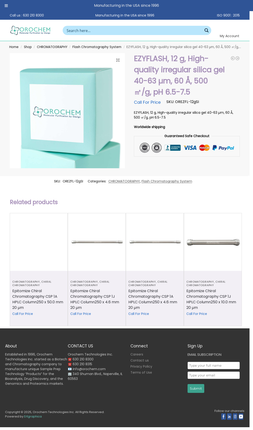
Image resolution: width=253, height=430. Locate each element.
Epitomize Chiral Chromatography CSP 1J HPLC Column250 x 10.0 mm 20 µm (211, 299)
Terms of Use (141, 372)
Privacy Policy (141, 366)
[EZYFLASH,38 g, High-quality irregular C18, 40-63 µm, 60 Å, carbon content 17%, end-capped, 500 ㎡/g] (237, 58)
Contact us (139, 360)
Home (14, 47)
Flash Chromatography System (96, 47)
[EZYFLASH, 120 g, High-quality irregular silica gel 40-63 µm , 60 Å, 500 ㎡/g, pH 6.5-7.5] (232, 58)
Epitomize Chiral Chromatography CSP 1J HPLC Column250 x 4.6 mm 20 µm (94, 299)
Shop (28, 47)
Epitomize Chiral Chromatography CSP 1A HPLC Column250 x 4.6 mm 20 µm (152, 299)
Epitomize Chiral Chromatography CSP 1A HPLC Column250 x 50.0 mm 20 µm (37, 299)
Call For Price (147, 102)
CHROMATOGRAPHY (52, 47)
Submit (196, 388)
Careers (136, 354)
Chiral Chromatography (31, 283)
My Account (229, 36)
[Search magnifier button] (206, 30)
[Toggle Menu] (6, 5)
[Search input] (134, 30)
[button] (118, 60)
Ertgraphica (33, 416)
